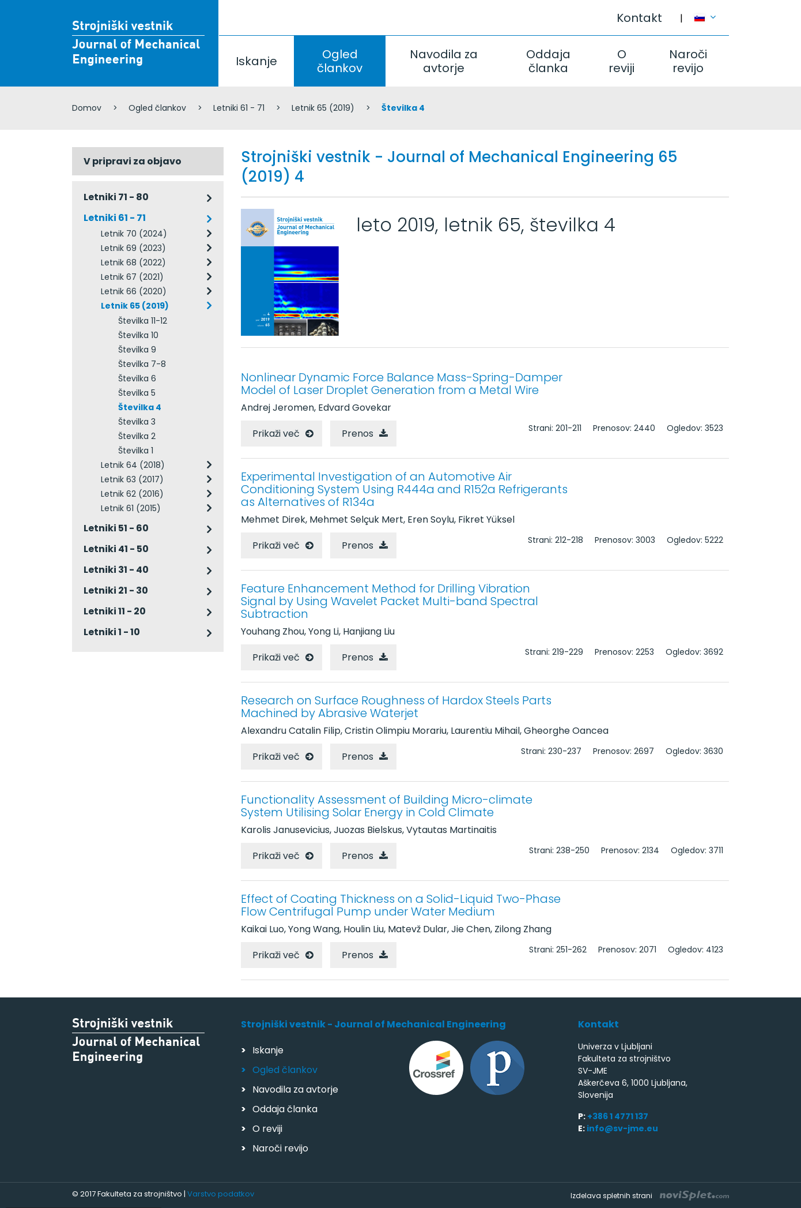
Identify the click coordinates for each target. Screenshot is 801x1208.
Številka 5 (137, 393)
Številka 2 (137, 436)
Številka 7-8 (142, 364)
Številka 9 (137, 349)
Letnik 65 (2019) (323, 108)
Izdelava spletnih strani (649, 1196)
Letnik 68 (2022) (133, 262)
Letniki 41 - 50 (116, 549)
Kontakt (639, 18)
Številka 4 (139, 407)
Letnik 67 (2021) (132, 277)
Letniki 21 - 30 (116, 590)
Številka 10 (138, 335)
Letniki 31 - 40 (116, 569)
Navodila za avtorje (444, 61)
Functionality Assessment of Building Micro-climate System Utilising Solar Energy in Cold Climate (386, 805)
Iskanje (256, 61)
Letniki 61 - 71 (239, 108)
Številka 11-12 (142, 321)
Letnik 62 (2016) (132, 494)
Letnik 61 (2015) (131, 508)
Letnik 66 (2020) (134, 291)
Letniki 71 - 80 (116, 197)
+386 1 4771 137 (617, 1116)
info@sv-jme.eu (622, 1128)
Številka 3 (137, 421)
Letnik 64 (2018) (133, 465)
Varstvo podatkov (220, 1193)
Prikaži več (276, 433)
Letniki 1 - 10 (112, 632)
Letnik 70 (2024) (134, 233)
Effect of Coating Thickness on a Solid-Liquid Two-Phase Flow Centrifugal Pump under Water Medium (401, 905)
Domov (86, 108)
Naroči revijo (688, 61)
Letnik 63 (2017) (132, 479)
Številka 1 (135, 450)
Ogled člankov (339, 61)
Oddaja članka (548, 61)
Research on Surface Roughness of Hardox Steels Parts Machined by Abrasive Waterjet (396, 706)
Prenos (357, 433)
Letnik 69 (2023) (133, 248)
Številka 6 (137, 378)
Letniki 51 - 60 (116, 528)
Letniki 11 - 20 (115, 611)
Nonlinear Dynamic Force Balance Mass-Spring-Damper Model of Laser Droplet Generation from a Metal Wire (401, 383)
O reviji (621, 61)
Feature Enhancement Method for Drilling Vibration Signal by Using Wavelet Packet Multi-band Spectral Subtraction (389, 601)
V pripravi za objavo (133, 161)
